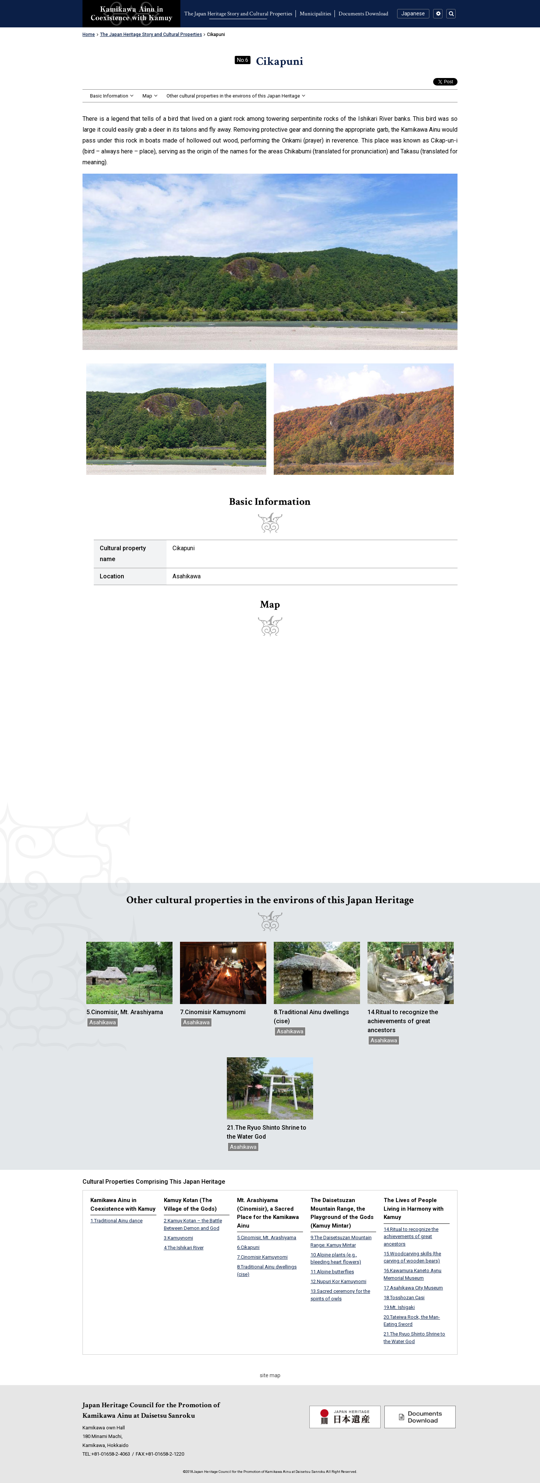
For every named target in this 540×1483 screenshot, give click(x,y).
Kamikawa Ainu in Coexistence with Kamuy (131, 13)
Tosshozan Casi (404, 1297)
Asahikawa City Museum (413, 1288)
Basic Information (109, 96)
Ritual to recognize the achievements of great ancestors (411, 1236)
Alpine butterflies (332, 1271)
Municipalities (315, 13)
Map (147, 96)
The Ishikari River (184, 1247)
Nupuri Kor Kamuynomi (338, 1281)
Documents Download (363, 13)
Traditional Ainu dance (116, 1220)
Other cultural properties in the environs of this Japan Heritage (233, 96)
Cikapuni (248, 1247)
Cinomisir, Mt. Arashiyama (266, 1237)
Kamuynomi (178, 1238)
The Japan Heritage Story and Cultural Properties (238, 13)
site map (270, 1375)
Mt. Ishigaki (399, 1307)
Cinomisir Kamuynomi (262, 1257)
